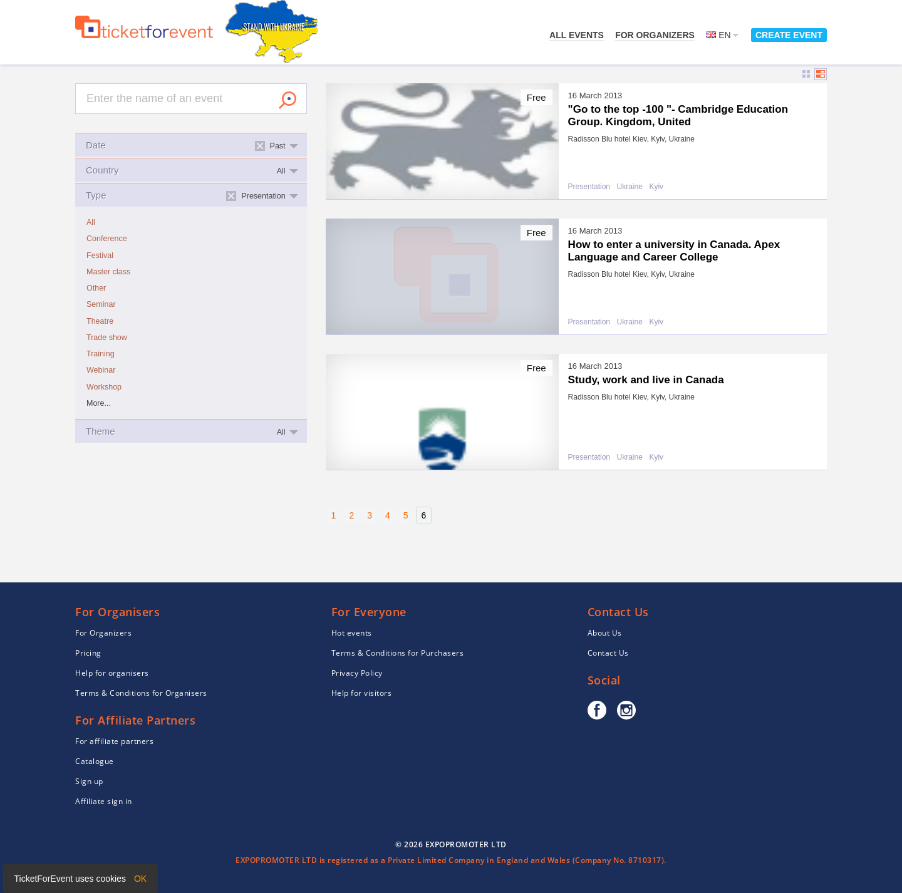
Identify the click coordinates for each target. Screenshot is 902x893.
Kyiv (656, 187)
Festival (99, 255)
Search (287, 100)
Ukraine (630, 187)
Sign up (89, 781)
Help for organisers (112, 673)
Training (100, 353)
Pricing (88, 653)
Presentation (589, 187)
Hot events (351, 632)
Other (96, 288)
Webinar (100, 370)
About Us (605, 632)
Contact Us (608, 653)
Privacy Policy (357, 673)
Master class (108, 271)
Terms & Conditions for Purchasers (397, 653)
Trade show (106, 337)
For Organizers (655, 35)
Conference (106, 238)
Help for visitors (361, 693)
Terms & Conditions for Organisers (141, 693)
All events (576, 35)
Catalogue (94, 761)
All (90, 222)
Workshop (104, 387)
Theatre (99, 321)
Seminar (101, 304)
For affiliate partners (114, 741)
